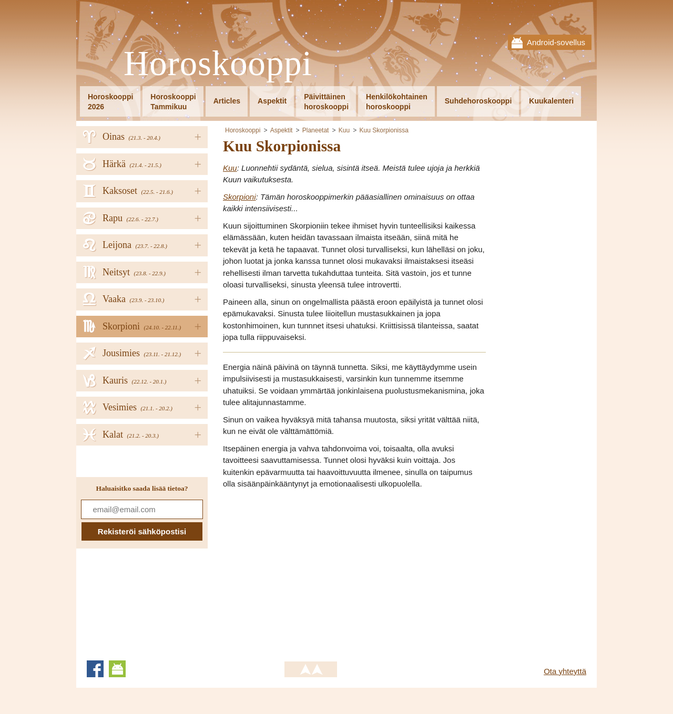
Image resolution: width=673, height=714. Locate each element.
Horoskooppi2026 (110, 101)
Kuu (344, 130)
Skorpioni (239, 196)
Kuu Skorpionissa (384, 130)
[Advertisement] (311, 571)
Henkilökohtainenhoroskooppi (396, 101)
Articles (226, 101)
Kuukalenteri (551, 101)
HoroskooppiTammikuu (173, 101)
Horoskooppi (218, 63)
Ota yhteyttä (565, 671)
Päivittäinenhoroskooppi (326, 101)
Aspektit (272, 101)
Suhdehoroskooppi (478, 101)
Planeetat (315, 130)
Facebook (95, 668)
